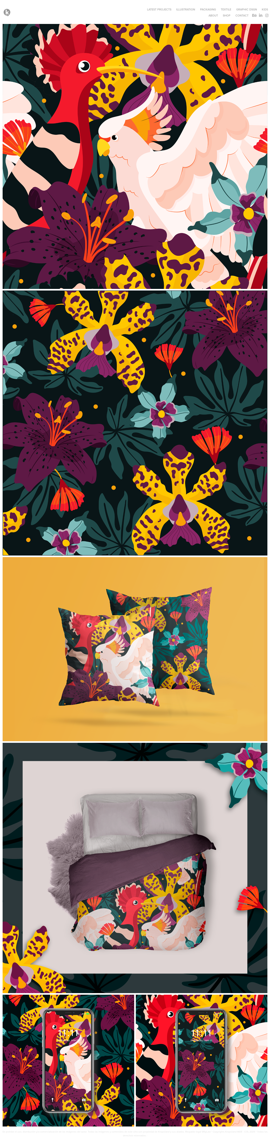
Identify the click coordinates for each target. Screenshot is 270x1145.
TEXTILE (226, 9)
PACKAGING (208, 9)
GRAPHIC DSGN (246, 9)
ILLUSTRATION (185, 9)
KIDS (265, 9)
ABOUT (213, 15)
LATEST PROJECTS (159, 9)
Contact (242, 15)
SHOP (226, 15)
